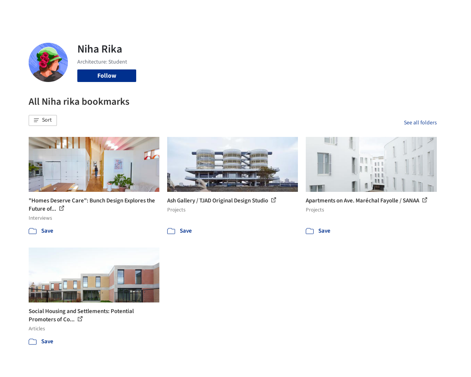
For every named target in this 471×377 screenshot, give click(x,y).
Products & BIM (252, 11)
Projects (192, 11)
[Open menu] (451, 11)
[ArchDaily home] (20, 11)
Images (217, 11)
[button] (43, 120)
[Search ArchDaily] (113, 11)
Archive (348, 11)
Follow (106, 75)
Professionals (295, 11)
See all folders (420, 123)
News (325, 11)
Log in (386, 11)
